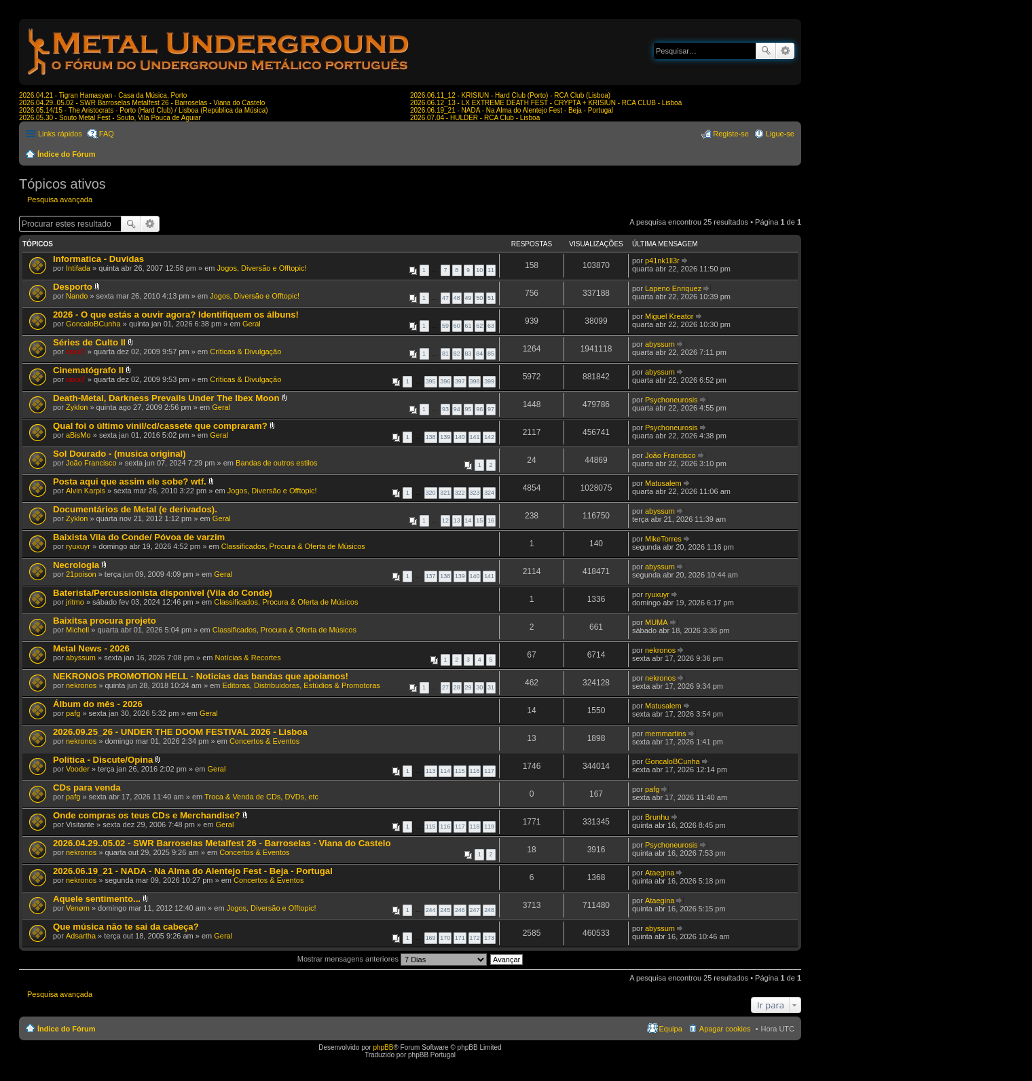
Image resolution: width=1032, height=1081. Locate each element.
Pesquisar (766, 51)
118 (475, 826)
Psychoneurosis (671, 400)
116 (475, 770)
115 (460, 770)
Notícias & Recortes (248, 657)
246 (460, 910)
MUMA (656, 622)
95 (468, 409)
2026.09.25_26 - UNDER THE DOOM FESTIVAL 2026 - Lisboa (180, 732)
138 (431, 437)
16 (490, 520)
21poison (81, 574)
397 (460, 381)
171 (460, 937)
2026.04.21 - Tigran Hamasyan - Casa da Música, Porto (103, 95)
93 (445, 409)
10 (479, 270)
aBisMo (78, 435)
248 (489, 910)
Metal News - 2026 (91, 648)
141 (475, 437)
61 (468, 325)
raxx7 (76, 351)
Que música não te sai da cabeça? (126, 927)
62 (479, 325)
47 (445, 298)
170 (445, 937)
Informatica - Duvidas (98, 259)
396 (445, 381)
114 (445, 770)
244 (431, 910)
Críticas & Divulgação (245, 351)
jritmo (75, 602)
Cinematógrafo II (88, 370)
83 (468, 353)
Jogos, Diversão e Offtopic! (262, 268)
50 (479, 298)
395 (431, 381)
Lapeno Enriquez (673, 288)
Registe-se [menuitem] (731, 134)
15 (479, 520)
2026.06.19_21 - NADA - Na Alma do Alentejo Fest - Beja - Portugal (511, 110)
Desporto (72, 287)
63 (490, 325)
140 (460, 437)
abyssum (660, 344)
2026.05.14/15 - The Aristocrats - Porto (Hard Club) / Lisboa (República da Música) (143, 110)
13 (457, 520)
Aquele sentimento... (97, 899)
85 (490, 353)
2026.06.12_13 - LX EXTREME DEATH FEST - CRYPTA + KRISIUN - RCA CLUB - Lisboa (546, 103)
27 (445, 687)
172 (475, 937)
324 (489, 492)
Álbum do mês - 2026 (98, 704)
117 (489, 770)
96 (479, 409)
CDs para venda (87, 787)
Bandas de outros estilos (276, 463)
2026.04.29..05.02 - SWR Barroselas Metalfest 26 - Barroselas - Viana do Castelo (142, 103)
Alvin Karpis (85, 491)
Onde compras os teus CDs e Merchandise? (146, 815)
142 (489, 437)
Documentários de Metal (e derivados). (135, 509)
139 (445, 437)
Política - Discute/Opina (103, 760)
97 (490, 409)
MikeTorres (663, 539)
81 (445, 353)
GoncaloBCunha (93, 324)
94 (457, 409)
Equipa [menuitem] (670, 1029)
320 (431, 492)
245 (445, 910)
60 (457, 325)
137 (431, 576)
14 (468, 520)
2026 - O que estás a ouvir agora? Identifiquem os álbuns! (176, 314)
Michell (77, 630)
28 (457, 687)
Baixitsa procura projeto (104, 620)
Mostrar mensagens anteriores (392, 959)
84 (479, 353)
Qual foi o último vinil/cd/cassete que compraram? (160, 426)
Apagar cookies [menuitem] (725, 1029)
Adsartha (81, 936)
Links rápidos (60, 134)
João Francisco (91, 463)
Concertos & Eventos (264, 741)
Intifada (78, 268)
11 (490, 270)
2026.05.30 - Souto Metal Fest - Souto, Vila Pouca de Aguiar (110, 117)
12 (445, 520)
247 (475, 910)
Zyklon (77, 407)
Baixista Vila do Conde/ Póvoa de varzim (139, 537)
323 (475, 492)
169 (431, 937)
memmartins (665, 733)
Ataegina (659, 873)
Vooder (78, 769)
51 (490, 298)
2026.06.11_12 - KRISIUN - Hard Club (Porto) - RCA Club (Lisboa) (510, 95)
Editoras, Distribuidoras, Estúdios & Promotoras (301, 685)
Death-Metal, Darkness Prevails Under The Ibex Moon (166, 398)
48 (457, 298)
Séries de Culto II (89, 342)
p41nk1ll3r (662, 261)
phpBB (383, 1047)
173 (489, 937)
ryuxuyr (78, 546)
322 (460, 492)
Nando (77, 296)
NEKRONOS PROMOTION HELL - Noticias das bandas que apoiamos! (200, 676)
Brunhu (657, 817)
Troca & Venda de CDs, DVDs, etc (261, 797)
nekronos (660, 650)
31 (490, 687)
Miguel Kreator (669, 316)
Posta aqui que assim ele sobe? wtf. (129, 481)
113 (431, 770)
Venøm (78, 908)
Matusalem (663, 483)
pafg (73, 713)
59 (445, 325)
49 (468, 298)
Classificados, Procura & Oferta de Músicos (293, 546)
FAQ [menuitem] (106, 134)
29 (468, 687)
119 (489, 826)
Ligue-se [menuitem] (780, 134)
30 (479, 687)
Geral (251, 324)
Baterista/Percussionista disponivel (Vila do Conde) (162, 593)
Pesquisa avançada (785, 51)
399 (489, 381)
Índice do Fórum (66, 154)
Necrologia (76, 565)
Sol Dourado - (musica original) (119, 454)
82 (457, 353)
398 (475, 381)
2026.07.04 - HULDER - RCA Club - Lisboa (475, 117)
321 (445, 492)
